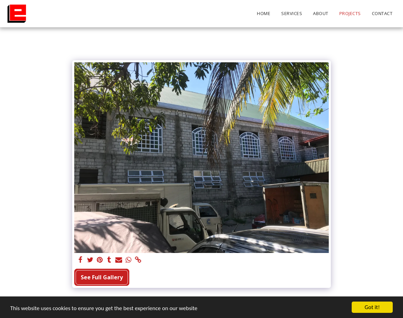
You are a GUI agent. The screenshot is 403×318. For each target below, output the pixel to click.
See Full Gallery (102, 277)
